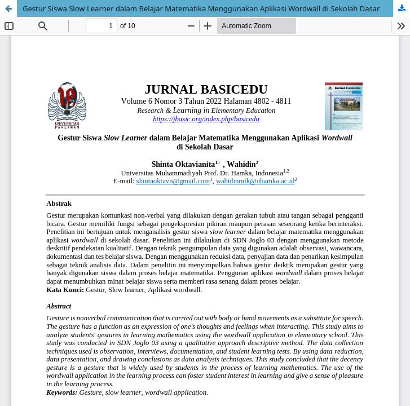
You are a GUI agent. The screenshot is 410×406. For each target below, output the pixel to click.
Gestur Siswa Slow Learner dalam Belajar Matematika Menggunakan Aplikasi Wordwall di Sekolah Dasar (201, 8)
